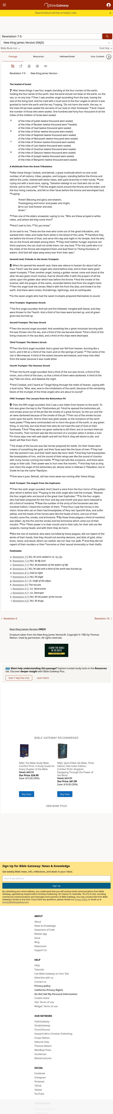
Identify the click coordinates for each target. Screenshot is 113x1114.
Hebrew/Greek (39, 56)
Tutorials (39, 969)
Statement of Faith (44, 929)
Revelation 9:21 (21, 600)
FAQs (37, 965)
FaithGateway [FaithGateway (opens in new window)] (41, 1021)
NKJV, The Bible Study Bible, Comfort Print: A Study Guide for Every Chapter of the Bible (37, 766)
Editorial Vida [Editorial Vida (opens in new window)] (41, 1042)
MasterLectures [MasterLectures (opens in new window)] (42, 1058)
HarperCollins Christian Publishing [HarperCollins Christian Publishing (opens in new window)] (53, 1033)
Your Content (58, 56)
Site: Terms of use (44, 1002)
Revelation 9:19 (21, 596)
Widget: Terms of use (46, 1006)
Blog (36, 942)
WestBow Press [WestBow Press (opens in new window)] (42, 1050)
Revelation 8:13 (21, 576)
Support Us (40, 950)
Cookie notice (41, 998)
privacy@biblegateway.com (15, 902)
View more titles (56, 806)
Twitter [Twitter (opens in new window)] (38, 1089)
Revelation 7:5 (20, 556)
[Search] (107, 36)
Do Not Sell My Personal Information (55, 994)
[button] (109, 5)
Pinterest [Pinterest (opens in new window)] (39, 1081)
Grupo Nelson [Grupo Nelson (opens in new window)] (42, 1037)
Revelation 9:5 (20, 584)
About (37, 921)
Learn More (43, 677)
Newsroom (40, 946)
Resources (21, 56)
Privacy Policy (81, 899)
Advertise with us (43, 977)
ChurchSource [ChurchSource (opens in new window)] (42, 1029)
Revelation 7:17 (21, 564)
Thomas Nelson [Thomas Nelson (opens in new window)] (43, 1045)
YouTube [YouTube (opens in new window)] (39, 1093)
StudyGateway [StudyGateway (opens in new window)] (42, 1025)
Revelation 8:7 (20, 568)
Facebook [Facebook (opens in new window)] (39, 1073)
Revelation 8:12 (21, 572)
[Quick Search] (51, 36)
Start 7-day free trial (19, 677)
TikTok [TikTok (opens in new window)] (37, 1085)
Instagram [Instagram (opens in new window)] (40, 1077)
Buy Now (26, 794)
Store (37, 938)
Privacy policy (42, 985)
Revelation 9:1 (20, 580)
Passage (7, 56)
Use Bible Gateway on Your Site (51, 973)
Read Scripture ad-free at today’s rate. (56, 12)
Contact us (40, 981)
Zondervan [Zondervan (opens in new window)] (40, 1054)
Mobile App (40, 933)
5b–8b (58, 556)
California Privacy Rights (48, 990)
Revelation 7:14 (21, 560)
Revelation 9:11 (21, 588)
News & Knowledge (45, 925)
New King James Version (24, 629)
